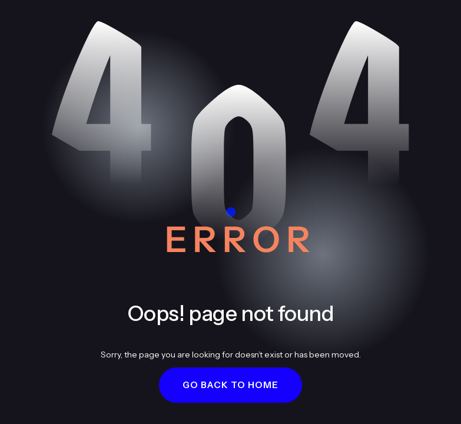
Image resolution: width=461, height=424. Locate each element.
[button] (230, 385)
